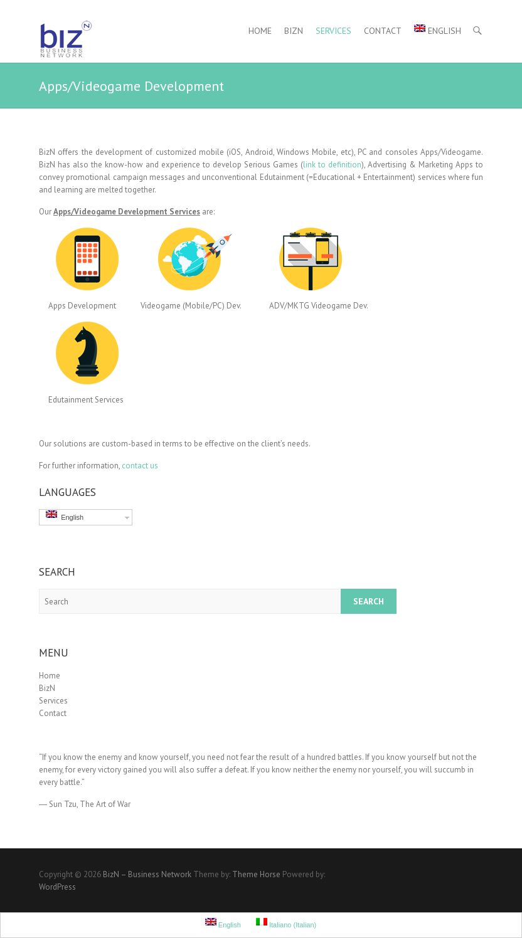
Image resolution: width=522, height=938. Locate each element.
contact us (140, 465)
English (437, 30)
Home (260, 30)
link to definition (332, 164)
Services (333, 30)
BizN (293, 30)
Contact (383, 30)
